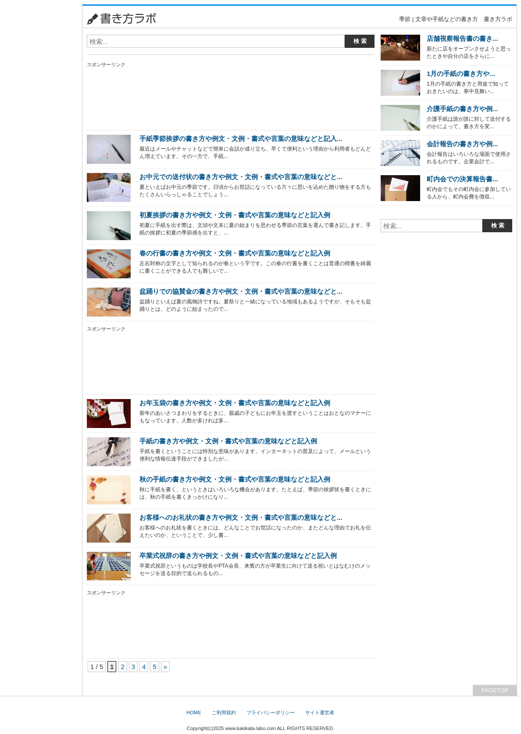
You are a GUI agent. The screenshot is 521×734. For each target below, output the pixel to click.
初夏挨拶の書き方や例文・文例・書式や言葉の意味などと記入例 (234, 215)
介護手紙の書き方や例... (462, 108)
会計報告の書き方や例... (462, 144)
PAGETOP (494, 690)
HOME (193, 712)
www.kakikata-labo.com (250, 728)
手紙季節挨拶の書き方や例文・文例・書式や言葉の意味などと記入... (240, 138)
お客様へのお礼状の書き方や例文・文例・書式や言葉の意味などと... (240, 517)
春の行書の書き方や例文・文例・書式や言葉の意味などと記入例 (234, 253)
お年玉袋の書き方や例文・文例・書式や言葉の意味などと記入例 (234, 403)
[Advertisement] (39, 136)
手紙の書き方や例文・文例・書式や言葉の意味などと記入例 (228, 441)
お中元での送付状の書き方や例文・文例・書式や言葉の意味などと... (240, 176)
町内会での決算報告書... (462, 179)
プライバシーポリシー (270, 712)
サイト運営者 (319, 712)
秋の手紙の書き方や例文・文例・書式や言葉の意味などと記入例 (234, 479)
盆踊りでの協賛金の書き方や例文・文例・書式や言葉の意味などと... (240, 291)
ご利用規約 (224, 712)
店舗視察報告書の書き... (462, 38)
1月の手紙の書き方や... (461, 73)
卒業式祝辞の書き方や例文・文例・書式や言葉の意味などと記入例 (238, 555)
